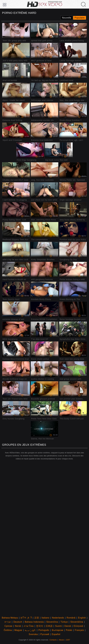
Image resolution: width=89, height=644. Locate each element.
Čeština (8, 630)
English (82, 618)
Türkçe (64, 622)
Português (43, 630)
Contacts (53, 640)
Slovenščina (76, 622)
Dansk (67, 626)
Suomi (58, 626)
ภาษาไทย (29, 626)
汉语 (36, 618)
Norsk (18, 626)
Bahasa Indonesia (34, 622)
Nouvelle (66, 18)
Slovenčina (52, 622)
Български (57, 630)
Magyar (18, 630)
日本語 (49, 626)
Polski (69, 630)
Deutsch (18, 622)
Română (71, 618)
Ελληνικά (78, 626)
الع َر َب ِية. (30, 630)
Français (79, 630)
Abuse (61, 640)
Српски (8, 626)
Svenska (33, 634)
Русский (44, 634)
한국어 (39, 626)
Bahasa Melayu (10, 618)
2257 (68, 640)
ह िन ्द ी (26, 618)
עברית (8, 622)
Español (56, 634)
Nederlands (58, 618)
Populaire (80, 18)
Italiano (45, 618)
